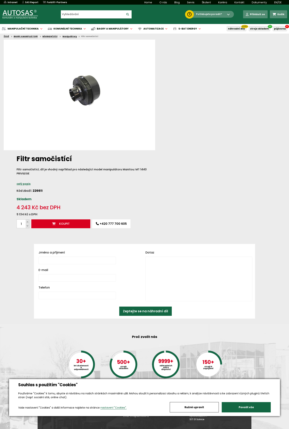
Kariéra (222, 2)
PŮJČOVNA (280, 28)
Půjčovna (151, 426)
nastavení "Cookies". (113, 407)
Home (148, 2)
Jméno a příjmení (52, 172)
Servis (190, 2)
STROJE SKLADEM (259, 28)
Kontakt (239, 2)
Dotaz (149, 172)
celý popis (164, 73)
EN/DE (278, 2)
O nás (163, 2)
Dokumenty (259, 2)
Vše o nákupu (46, 426)
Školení (206, 2)
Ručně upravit (194, 407)
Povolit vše (246, 407)
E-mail (43, 189)
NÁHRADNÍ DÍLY (236, 28)
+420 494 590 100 (143, 378)
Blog (177, 2)
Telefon (44, 207)
